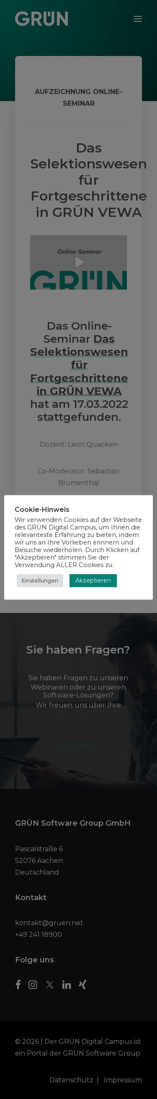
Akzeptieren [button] (93, 580)
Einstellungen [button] (40, 580)
